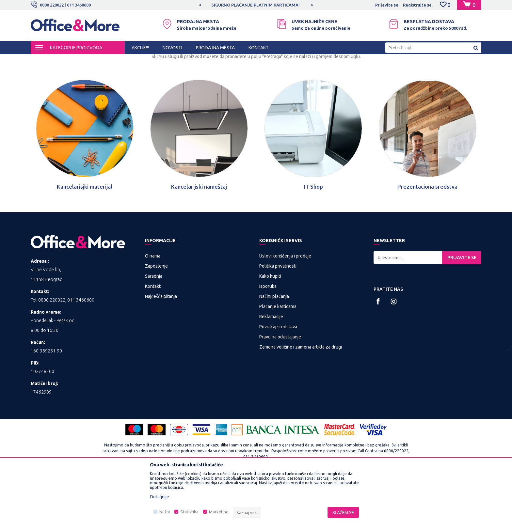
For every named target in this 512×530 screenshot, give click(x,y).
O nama (152, 310)
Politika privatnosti (277, 320)
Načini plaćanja (274, 350)
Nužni (164, 511)
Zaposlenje (156, 320)
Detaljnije (159, 496)
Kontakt (153, 340)
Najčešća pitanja (161, 350)
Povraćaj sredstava (278, 380)
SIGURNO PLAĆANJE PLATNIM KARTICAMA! (255, 5)
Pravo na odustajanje (280, 391)
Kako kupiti (270, 330)
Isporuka (268, 340)
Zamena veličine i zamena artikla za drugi (300, 401)
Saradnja (153, 330)
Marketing (219, 511)
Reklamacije (271, 370)
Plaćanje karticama (277, 360)
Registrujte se (417, 5)
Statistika (189, 511)
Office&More (43, 60)
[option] (256, 5)
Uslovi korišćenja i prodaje (285, 310)
